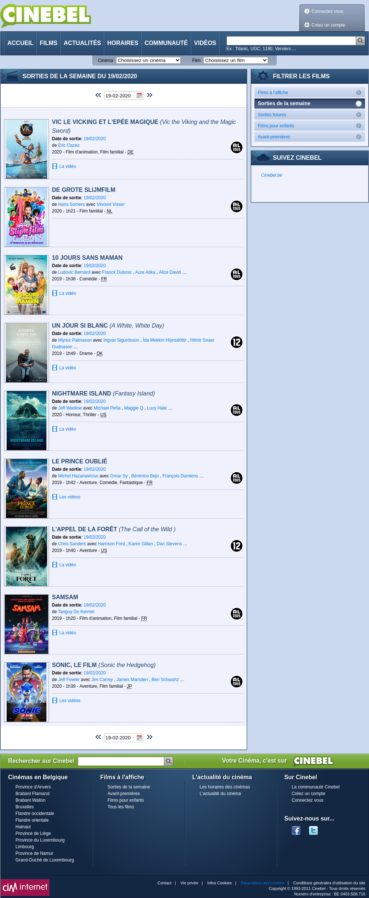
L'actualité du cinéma (220, 793)
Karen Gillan (141, 543)
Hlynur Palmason (75, 340)
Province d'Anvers (33, 787)
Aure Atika (145, 272)
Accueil (20, 43)
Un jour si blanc (108, 325)
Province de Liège (33, 833)
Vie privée (189, 883)
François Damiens (180, 476)
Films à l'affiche (311, 92)
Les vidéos (69, 497)
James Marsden (132, 679)
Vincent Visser (110, 204)
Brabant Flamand (32, 793)
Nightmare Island (103, 393)
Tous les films (121, 806)
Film (196, 60)
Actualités (82, 43)
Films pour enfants (311, 125)
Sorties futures (311, 114)
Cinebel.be (271, 175)
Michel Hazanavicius (78, 476)
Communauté (166, 43)
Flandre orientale (32, 820)
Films (48, 43)
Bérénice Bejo (145, 476)
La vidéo (67, 166)
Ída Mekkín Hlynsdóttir (165, 340)
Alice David (170, 272)
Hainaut (23, 826)
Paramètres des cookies (262, 883)
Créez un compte (328, 25)
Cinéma (105, 60)
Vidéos (205, 43)
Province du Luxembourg (39, 840)
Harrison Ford (111, 543)
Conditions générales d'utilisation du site (329, 883)
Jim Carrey (102, 679)
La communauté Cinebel (316, 787)
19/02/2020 (95, 138)
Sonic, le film (104, 665)
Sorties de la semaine (129, 787)
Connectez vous (327, 11)
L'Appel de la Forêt (114, 529)
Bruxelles (24, 806)
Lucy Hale (156, 408)
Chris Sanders (72, 543)
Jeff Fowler (69, 679)
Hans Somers (71, 204)
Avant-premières (311, 136)
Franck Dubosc (117, 272)
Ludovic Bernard (74, 272)
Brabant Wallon (30, 800)
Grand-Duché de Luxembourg (44, 860)
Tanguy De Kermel (76, 611)
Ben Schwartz (165, 679)
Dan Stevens (169, 543)
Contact (165, 883)
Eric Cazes (69, 145)
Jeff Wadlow (70, 408)
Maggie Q (133, 408)
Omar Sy (118, 476)
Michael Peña (107, 408)
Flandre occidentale (34, 813)
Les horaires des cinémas (225, 787)
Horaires (122, 43)
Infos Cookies (219, 883)
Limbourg (24, 846)
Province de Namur (34, 853)
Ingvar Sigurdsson (121, 340)
